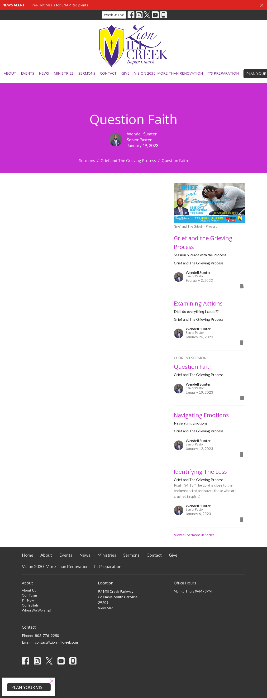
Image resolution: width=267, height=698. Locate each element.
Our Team (29, 595)
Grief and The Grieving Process (128, 160)
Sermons (86, 73)
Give (125, 73)
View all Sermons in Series (194, 535)
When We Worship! (36, 610)
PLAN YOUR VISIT (28, 687)
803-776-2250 (47, 635)
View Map (106, 608)
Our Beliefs (30, 605)
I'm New (28, 600)
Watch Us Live (114, 15)
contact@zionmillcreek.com (56, 642)
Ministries (64, 73)
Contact (108, 73)
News (44, 73)
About (10, 73)
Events (27, 73)
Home (27, 555)
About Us (29, 590)
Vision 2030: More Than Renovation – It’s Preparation (186, 73)
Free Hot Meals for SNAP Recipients (59, 5)
